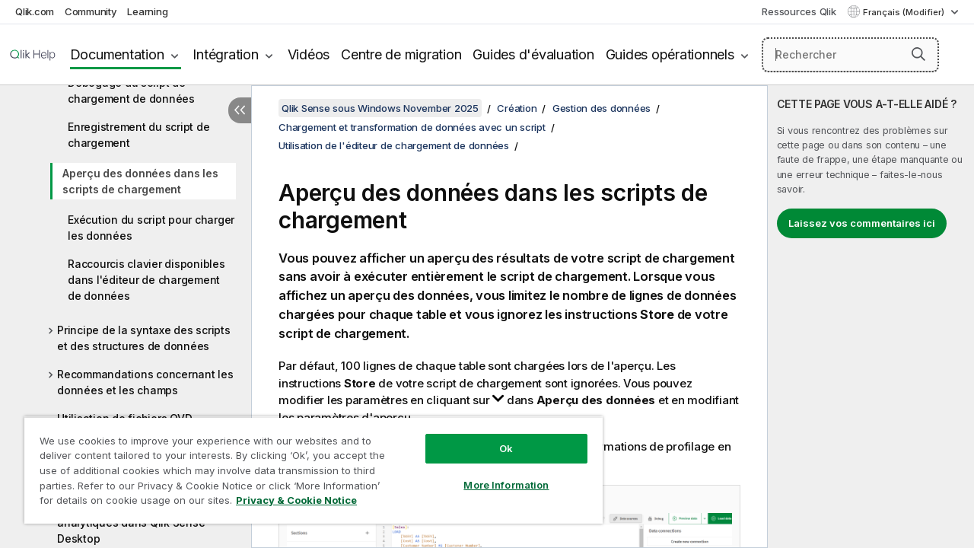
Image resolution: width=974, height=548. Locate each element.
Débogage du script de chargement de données (131, 90)
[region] (306, 464)
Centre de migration (401, 54)
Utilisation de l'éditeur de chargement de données (394, 145)
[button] (918, 54)
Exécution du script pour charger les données (151, 227)
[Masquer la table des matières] (239, 110)
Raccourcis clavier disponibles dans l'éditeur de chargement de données (146, 279)
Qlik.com (34, 11)
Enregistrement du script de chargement (138, 134)
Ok (494, 437)
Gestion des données (601, 108)
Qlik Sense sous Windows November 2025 (380, 108)
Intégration (225, 54)
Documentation (117, 54)
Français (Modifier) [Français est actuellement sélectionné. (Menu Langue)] (905, 12)
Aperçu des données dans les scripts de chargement (140, 181)
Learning (147, 11)
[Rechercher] (850, 55)
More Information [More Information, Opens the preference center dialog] (494, 473)
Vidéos (309, 54)
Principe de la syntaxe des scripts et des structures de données (144, 337)
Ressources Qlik (799, 11)
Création (516, 108)
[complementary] (871, 316)
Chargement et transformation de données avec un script (412, 127)
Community (91, 11)
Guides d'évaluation (533, 54)
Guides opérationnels (670, 54)
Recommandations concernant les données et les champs (145, 382)
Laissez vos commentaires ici (861, 223)
